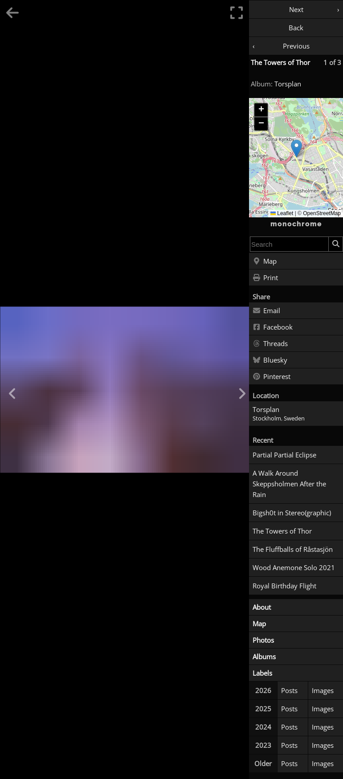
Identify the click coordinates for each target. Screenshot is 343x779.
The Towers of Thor (280, 62)
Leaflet (281, 213)
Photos (263, 640)
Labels (262, 673)
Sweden (294, 418)
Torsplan (287, 83)
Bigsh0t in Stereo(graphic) (292, 512)
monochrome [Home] (296, 224)
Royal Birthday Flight (284, 585)
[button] (296, 148)
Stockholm (267, 418)
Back (296, 27)
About (262, 607)
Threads (270, 344)
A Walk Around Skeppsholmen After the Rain (289, 484)
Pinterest (271, 377)
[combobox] (289, 244)
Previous (296, 45)
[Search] (335, 244)
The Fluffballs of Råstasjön (293, 549)
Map (265, 261)
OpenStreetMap (322, 213)
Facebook (273, 327)
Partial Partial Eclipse (284, 454)
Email (266, 311)
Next (296, 9)
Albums (264, 656)
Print (265, 278)
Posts (289, 690)
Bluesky (270, 360)
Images (323, 690)
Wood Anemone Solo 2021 (294, 567)
